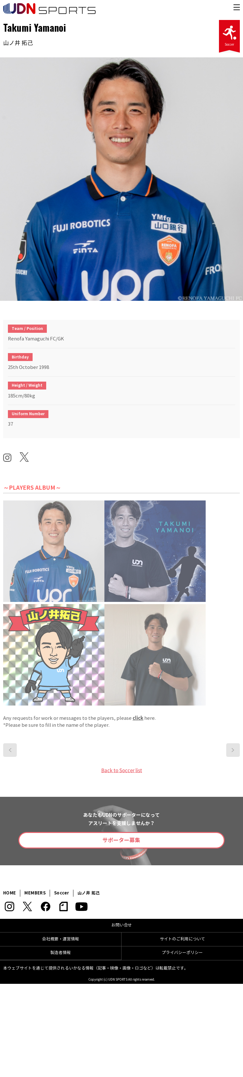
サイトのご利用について (182, 939)
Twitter (27, 906)
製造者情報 (60, 952)
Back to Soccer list (121, 770)
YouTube (81, 906)
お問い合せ (121, 925)
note (63, 906)
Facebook (45, 906)
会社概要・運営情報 (60, 939)
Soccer (229, 34)
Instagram (9, 906)
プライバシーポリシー (182, 952)
